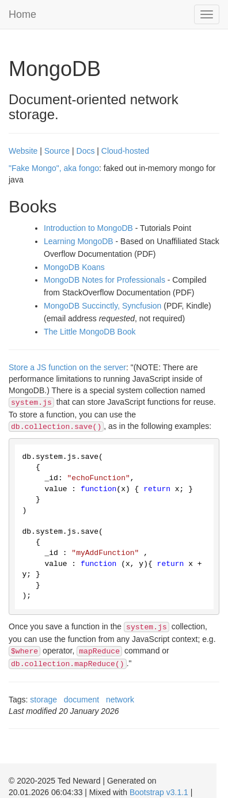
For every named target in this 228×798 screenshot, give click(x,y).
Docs (86, 150)
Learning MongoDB (78, 241)
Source (57, 150)
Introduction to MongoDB (88, 228)
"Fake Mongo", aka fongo (54, 168)
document (81, 699)
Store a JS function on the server (67, 367)
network (120, 699)
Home (22, 14)
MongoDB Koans (74, 267)
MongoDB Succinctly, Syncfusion (102, 305)
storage (43, 699)
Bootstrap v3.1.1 (159, 792)
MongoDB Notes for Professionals (104, 279)
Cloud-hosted (125, 150)
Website (23, 150)
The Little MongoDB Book (90, 331)
